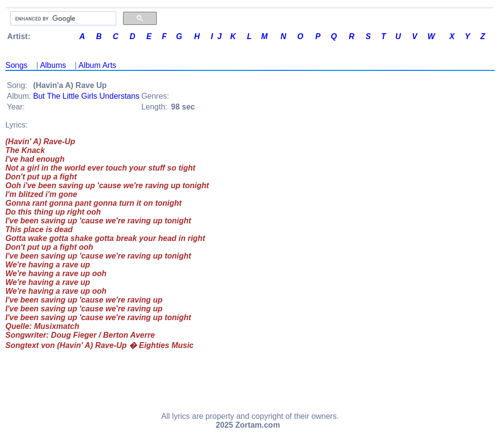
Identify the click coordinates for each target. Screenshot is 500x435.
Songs (16, 65)
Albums (53, 65)
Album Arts (97, 65)
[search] (62, 18)
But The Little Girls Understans (86, 96)
